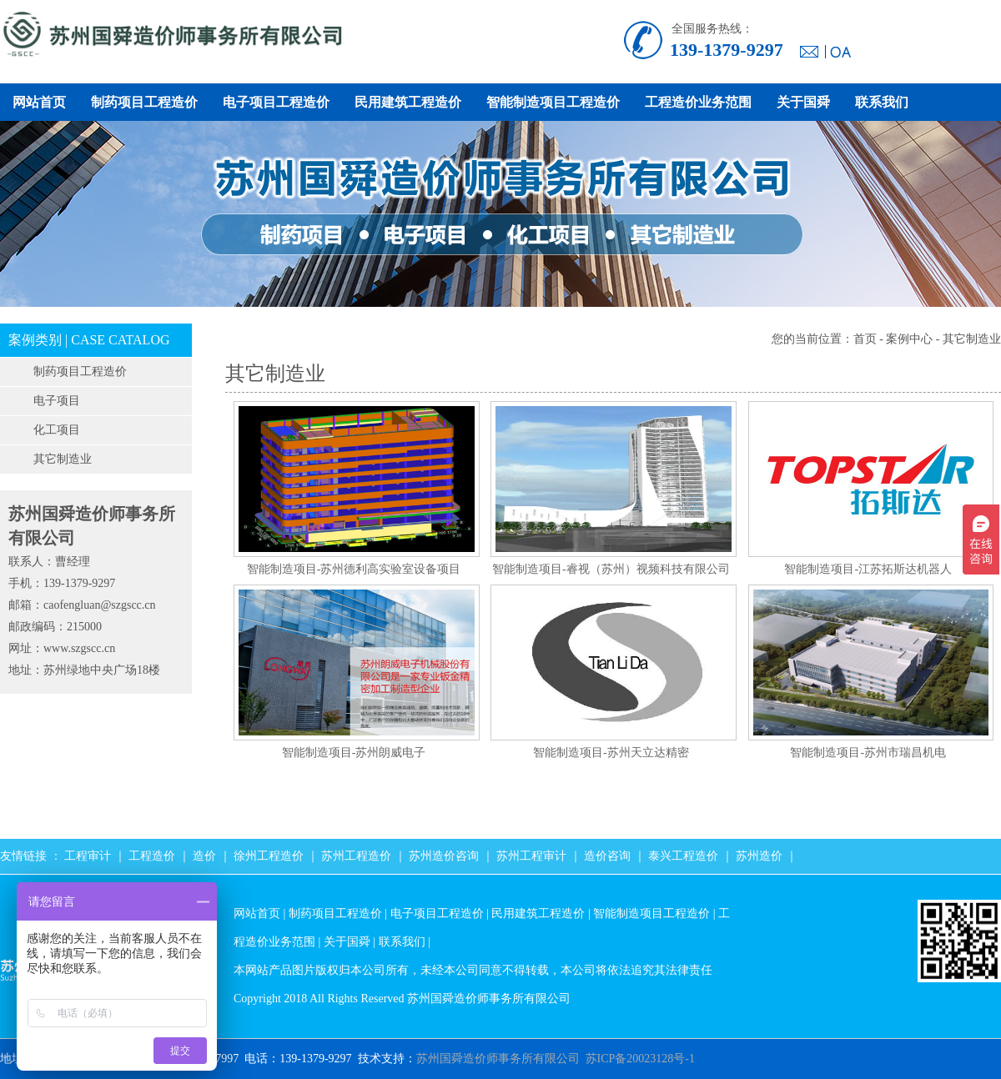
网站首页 (39, 102)
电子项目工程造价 (276, 102)
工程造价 (151, 856)
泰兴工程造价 (683, 856)
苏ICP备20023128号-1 (640, 1058)
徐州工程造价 (269, 856)
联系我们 (881, 102)
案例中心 (909, 339)
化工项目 (56, 430)
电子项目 (56, 400)
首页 (865, 339)
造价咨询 (607, 856)
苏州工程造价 (356, 856)
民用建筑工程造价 (408, 102)
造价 (204, 856)
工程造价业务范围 (698, 102)
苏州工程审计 (531, 856)
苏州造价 (759, 856)
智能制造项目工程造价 (553, 102)
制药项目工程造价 (144, 102)
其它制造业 (62, 459)
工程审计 (87, 856)
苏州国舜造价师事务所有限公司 (498, 1058)
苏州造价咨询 (444, 856)
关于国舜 (803, 102)
